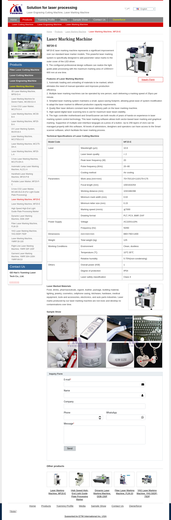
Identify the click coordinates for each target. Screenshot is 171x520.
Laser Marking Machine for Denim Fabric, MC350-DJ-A (23, 100)
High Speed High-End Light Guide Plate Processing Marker (79, 495)
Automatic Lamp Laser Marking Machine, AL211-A (25, 168)
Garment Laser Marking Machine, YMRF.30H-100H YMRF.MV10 (23, 256)
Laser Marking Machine (77, 24)
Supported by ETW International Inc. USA (85, 516)
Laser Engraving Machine (49, 24)
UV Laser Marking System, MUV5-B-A (23, 130)
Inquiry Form (148, 79)
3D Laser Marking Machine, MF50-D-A (23, 93)
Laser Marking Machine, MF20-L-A (25, 153)
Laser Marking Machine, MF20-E (57, 492)
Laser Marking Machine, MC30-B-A (25, 115)
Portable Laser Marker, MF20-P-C (25, 183)
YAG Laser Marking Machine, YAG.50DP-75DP (147, 493)
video (25, 44)
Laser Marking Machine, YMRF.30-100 (22, 240)
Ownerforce (119, 19)
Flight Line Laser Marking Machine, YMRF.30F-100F (22, 247)
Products (59, 32)
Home (49, 32)
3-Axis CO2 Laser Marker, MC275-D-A (22, 108)
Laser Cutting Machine (22, 24)
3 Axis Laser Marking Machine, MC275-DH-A (24, 160)
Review (13, 511)
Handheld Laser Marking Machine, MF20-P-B (22, 175)
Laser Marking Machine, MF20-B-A (25, 123)
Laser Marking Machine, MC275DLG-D (22, 138)
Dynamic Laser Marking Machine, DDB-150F (102, 493)
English (141, 9)
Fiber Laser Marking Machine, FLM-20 (124, 492)
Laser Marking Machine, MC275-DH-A (25, 145)
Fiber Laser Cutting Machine (24, 70)
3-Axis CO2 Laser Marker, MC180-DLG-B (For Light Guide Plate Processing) (25, 192)
